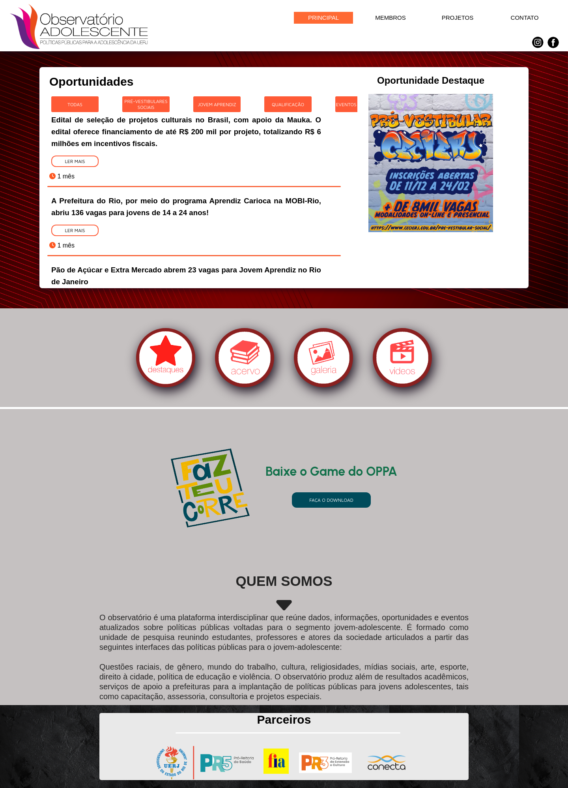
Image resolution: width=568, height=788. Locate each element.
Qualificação (288, 104)
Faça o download (331, 500)
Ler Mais (75, 161)
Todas (74, 104)
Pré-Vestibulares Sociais (146, 104)
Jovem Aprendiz (217, 104)
